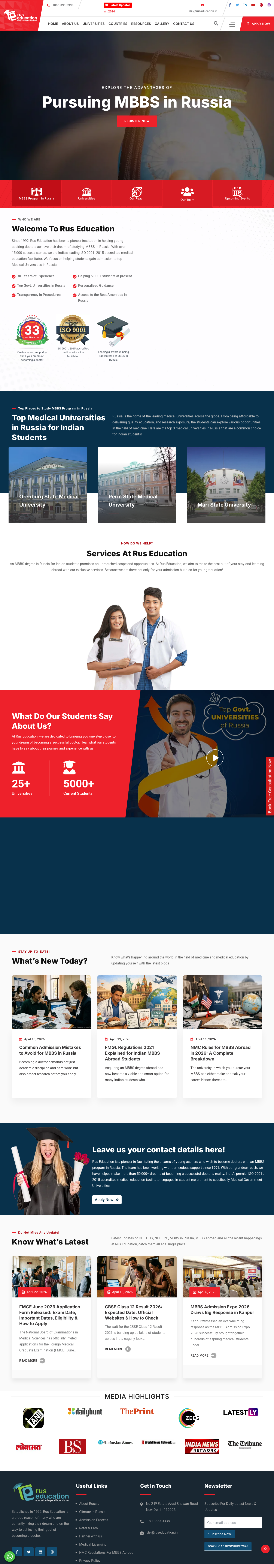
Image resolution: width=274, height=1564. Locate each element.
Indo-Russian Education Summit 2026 (106, 11)
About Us (70, 24)
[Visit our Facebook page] (230, 5)
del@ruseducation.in (202, 11)
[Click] (232, 23)
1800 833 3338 (158, 1521)
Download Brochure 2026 (228, 1546)
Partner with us (90, 1536)
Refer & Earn (88, 1528)
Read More (32, 1361)
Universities (94, 24)
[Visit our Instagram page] (269, 5)
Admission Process (93, 1520)
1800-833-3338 (62, 5)
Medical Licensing (93, 1544)
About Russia (89, 1504)
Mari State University (224, 505)
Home (53, 24)
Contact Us (183, 24)
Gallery (162, 24)
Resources (141, 24)
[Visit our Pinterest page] (261, 5)
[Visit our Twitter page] (237, 5)
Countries (118, 24)
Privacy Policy (89, 1561)
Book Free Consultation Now (270, 786)
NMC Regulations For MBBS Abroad (106, 1553)
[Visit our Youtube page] (253, 5)
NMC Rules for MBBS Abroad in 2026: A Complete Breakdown (221, 1053)
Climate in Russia (92, 1512)
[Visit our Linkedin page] (245, 5)
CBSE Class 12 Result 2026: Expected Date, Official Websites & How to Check (133, 1312)
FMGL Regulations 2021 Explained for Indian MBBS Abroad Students (132, 1053)
